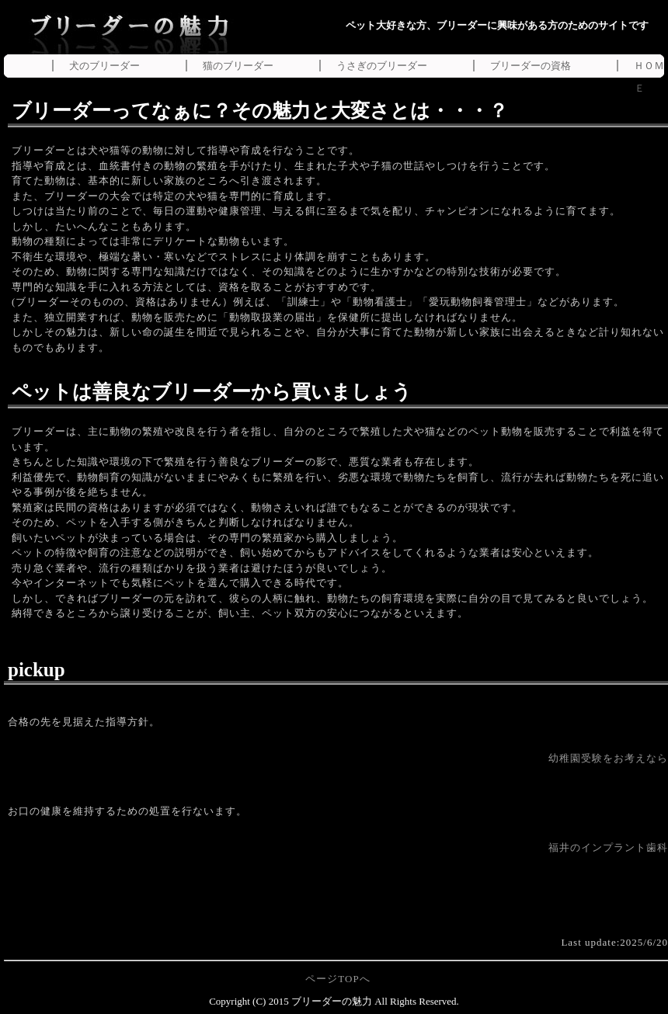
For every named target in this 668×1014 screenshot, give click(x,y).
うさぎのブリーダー (381, 65)
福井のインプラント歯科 (608, 847)
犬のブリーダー (104, 65)
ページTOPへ (337, 978)
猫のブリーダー (238, 65)
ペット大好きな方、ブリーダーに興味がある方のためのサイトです (497, 25)
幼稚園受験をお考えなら (608, 758)
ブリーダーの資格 (530, 65)
